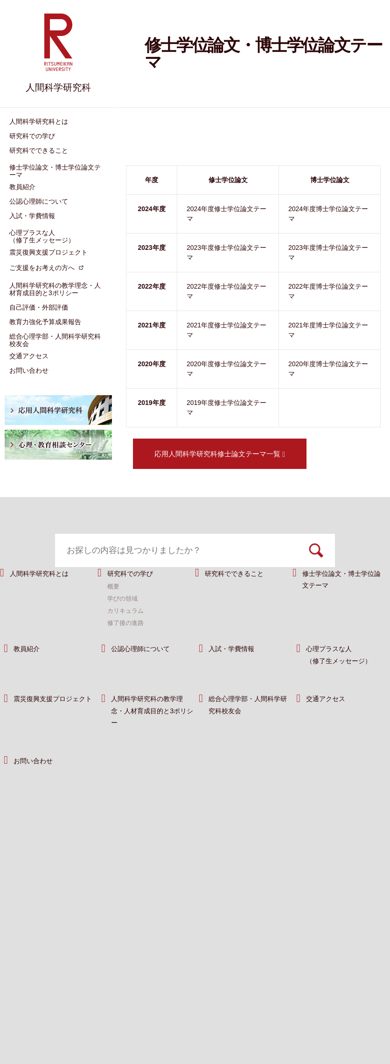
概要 (113, 609)
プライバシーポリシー (272, 1025)
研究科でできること (240, 596)
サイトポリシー (202, 1025)
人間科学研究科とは (45, 596)
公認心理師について (146, 671)
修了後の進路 (126, 646)
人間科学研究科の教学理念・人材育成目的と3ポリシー (153, 733)
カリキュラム (126, 634)
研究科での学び (135, 596)
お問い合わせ (37, 783)
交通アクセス (330, 721)
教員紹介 (29, 671)
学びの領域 (123, 621)
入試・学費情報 (236, 671)
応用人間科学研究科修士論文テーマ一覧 (219, 454)
